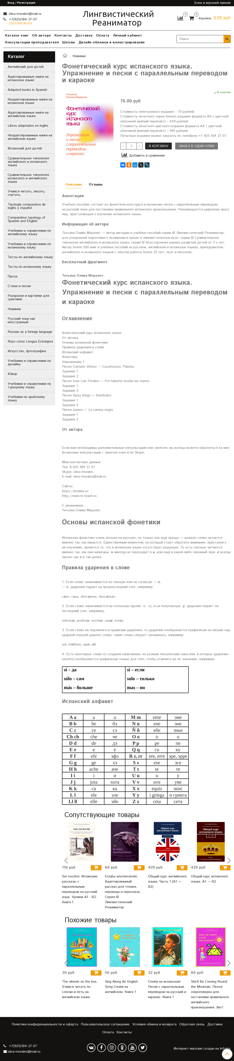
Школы (68, 42)
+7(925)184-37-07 (22, 19)
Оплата (102, 35)
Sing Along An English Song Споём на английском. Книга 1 (121, 986)
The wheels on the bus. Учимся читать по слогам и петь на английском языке (80, 989)
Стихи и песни (19, 286)
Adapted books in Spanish (27, 89)
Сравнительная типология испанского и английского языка (28, 178)
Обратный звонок (20, 23)
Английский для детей (26, 66)
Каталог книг (17, 35)
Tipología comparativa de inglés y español (27, 206)
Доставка (84, 35)
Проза (12, 276)
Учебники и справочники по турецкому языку (29, 385)
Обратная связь (192, 1024)
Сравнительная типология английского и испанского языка (28, 162)
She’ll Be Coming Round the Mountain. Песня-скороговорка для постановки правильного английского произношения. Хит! (210, 994)
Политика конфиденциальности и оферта (45, 1024)
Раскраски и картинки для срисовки (28, 297)
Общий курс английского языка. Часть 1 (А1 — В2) (167, 881)
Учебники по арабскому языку (26, 398)
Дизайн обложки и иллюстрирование (112, 42)
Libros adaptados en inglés (28, 125)
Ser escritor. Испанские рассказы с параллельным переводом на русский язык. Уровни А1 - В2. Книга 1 (80, 889)
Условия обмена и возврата (154, 1024)
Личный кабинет (127, 35)
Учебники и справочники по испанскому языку (29, 246)
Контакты (63, 35)
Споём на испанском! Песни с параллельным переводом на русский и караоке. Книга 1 (167, 989)
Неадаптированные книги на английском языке (30, 137)
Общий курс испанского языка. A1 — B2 (209, 879)
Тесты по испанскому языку (29, 266)
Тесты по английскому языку (30, 257)
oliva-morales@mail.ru (24, 13)
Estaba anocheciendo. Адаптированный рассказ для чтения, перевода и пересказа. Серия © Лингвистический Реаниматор (123, 892)
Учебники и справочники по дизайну (29, 362)
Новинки (79, 56)
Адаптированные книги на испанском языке (28, 78)
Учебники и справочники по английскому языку (29, 232)
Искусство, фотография (27, 351)
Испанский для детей (25, 148)
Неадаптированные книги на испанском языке (30, 101)
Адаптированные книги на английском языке (28, 114)
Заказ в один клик (196, 146)
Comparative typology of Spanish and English (26, 219)
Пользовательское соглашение (105, 1024)
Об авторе (41, 35)
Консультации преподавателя (32, 42)
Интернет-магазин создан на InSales (202, 1048)
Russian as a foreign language (30, 331)
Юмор (12, 373)
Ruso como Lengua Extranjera (30, 341)
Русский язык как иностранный (21, 320)
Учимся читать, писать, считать (26, 193)
